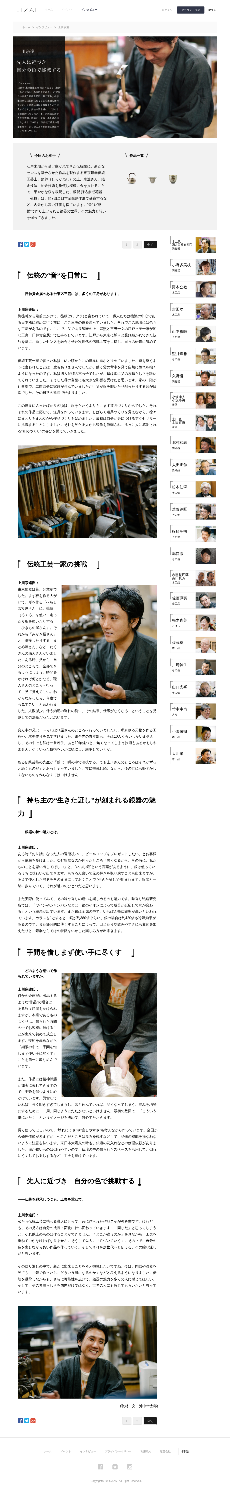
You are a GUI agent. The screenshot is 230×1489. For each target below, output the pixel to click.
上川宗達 (63, 27)
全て (150, 244)
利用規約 (145, 1451)
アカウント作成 (190, 10)
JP (209, 10)
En (214, 10)
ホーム (49, 9)
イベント (67, 9)
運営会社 (165, 1451)
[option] (132, 177)
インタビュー (89, 9)
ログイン (167, 10)
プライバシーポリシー (118, 1451)
